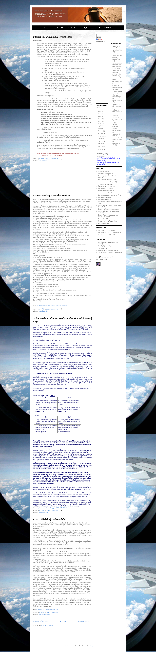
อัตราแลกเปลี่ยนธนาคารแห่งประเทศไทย (109, 195)
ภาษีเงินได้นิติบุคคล (115, 123)
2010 (100, 121)
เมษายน (100, 143)
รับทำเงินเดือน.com (103, 223)
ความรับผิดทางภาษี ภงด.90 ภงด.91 (108, 250)
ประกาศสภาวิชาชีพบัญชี (115, 54)
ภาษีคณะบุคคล (102, 248)
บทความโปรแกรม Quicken (115, 115)
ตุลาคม (100, 128)
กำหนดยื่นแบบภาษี (103, 171)
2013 (100, 113)
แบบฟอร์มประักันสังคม (104, 197)
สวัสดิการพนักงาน (115, 127)
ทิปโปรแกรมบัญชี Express (116, 111)
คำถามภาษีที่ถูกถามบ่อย (116, 75)
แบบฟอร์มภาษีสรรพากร (104, 199)
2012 (100, 116)
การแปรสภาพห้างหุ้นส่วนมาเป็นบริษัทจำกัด (51, 195)
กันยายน (100, 131)
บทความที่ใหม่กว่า (40, 622)
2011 (100, 118)
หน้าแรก (36, 28)
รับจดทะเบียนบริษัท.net (104, 219)
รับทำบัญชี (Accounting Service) (107, 246)
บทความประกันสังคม (45, 614)
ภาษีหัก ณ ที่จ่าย (117, 119)
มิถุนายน (100, 138)
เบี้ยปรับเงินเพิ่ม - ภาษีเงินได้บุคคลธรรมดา (109, 232)
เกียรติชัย (42, 158)
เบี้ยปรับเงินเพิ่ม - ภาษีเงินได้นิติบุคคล (108, 235)
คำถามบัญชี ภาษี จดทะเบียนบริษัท (117, 138)
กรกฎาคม (101, 136)
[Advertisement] (63, 179)
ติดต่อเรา (46, 28)
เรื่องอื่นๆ (114, 85)
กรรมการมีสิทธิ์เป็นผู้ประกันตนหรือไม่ (49, 519)
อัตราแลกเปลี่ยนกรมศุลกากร (106, 191)
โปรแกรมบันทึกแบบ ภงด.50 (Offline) (108, 209)
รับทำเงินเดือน (72, 28)
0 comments (54, 158)
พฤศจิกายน (101, 126)
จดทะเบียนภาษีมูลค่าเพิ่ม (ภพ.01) (107, 182)
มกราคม (100, 146)
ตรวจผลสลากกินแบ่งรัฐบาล (105, 184)
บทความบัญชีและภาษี (116, 47)
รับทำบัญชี (84, 28)
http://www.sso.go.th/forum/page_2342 (47, 609)
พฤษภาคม (101, 141)
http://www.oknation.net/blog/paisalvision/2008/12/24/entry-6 (54, 508)
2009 (100, 123)
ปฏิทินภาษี (115, 104)
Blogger (92, 646)
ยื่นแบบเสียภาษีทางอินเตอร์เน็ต (106, 186)
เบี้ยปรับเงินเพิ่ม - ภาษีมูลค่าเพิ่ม (107, 230)
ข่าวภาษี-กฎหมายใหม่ (116, 58)
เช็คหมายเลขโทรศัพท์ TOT (105, 193)
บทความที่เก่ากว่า (85, 622)
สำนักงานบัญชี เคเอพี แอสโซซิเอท (107, 221)
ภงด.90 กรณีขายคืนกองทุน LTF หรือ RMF (110, 252)
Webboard (107, 27)
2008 (100, 149)
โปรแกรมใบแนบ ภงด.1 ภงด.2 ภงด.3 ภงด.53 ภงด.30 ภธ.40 (108, 215)
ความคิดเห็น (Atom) (47, 625)
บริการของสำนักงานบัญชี (116, 95)
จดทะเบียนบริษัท (58, 28)
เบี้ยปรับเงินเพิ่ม (116, 106)
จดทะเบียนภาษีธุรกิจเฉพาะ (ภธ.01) (108, 179)
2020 (100, 111)
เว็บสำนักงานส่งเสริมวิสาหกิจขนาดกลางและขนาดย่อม (52, 306)
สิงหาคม (100, 133)
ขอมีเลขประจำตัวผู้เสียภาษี (105, 173)
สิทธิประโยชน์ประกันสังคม (105, 188)
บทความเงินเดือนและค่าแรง (117, 63)
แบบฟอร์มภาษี (95, 28)
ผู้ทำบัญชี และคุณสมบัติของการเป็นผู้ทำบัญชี (52, 37)
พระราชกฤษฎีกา (117, 81)
